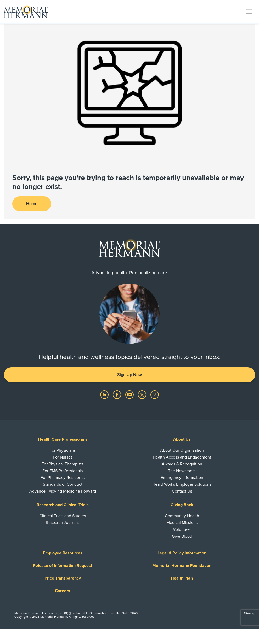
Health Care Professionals (62, 439)
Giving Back (182, 504)
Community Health (182, 516)
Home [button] (31, 203)
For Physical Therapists (62, 464)
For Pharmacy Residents (63, 477)
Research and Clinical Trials (63, 504)
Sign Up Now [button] (129, 374)
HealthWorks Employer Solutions (181, 484)
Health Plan (182, 578)
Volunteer (182, 529)
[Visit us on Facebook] (117, 394)
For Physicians (62, 450)
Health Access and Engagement (182, 457)
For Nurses (62, 457)
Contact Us (182, 491)
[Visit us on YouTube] (130, 394)
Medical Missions (182, 522)
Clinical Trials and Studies (62, 516)
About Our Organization (182, 450)
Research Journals (62, 522)
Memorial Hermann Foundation (181, 565)
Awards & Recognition (182, 464)
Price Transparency (62, 578)
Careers (62, 590)
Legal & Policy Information (181, 553)
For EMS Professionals (62, 470)
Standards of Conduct (62, 484)
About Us (182, 439)
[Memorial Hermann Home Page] (26, 11)
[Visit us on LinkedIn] (105, 394)
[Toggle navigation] (249, 11)
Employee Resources (62, 553)
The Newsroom (182, 470)
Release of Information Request (62, 565)
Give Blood (182, 536)
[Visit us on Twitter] (142, 394)
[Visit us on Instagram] (154, 394)
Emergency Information (182, 477)
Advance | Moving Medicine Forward (62, 491)
